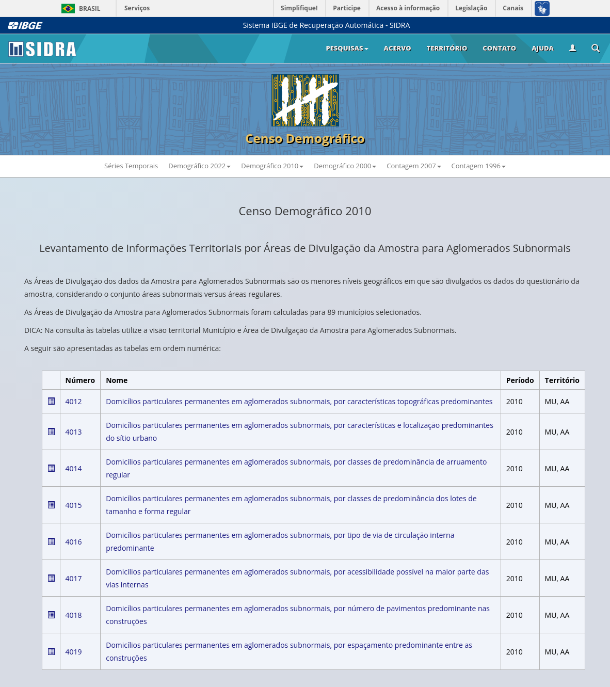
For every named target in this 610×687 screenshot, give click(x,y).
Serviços (137, 8)
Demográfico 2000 (345, 165)
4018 (74, 615)
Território (447, 48)
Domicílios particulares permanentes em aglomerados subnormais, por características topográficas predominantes (299, 401)
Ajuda (543, 48)
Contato (499, 48)
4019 (74, 652)
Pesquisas (347, 48)
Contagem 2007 (414, 165)
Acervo (397, 48)
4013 (74, 432)
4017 (74, 578)
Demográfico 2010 (272, 165)
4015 (74, 505)
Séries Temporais (131, 165)
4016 (74, 542)
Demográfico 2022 (199, 165)
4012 (74, 401)
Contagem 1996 (479, 165)
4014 (74, 468)
